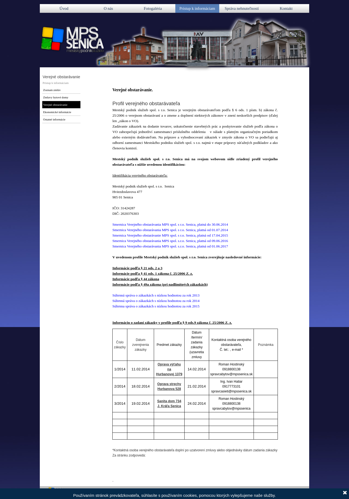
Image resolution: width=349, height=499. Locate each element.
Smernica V (170, 224)
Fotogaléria (153, 8)
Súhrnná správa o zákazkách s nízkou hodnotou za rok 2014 (155, 301)
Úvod (63, 8)
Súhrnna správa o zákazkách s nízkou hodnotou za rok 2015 (155, 306)
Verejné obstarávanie (55, 104)
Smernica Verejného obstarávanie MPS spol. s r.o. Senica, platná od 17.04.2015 (170, 235)
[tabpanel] (195, 206)
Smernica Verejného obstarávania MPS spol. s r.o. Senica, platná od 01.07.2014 (170, 230)
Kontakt (286, 8)
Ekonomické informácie (57, 112)
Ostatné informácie (54, 119)
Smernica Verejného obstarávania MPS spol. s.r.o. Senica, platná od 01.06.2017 (170, 246)
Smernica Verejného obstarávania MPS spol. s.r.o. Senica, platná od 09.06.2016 (170, 241)
